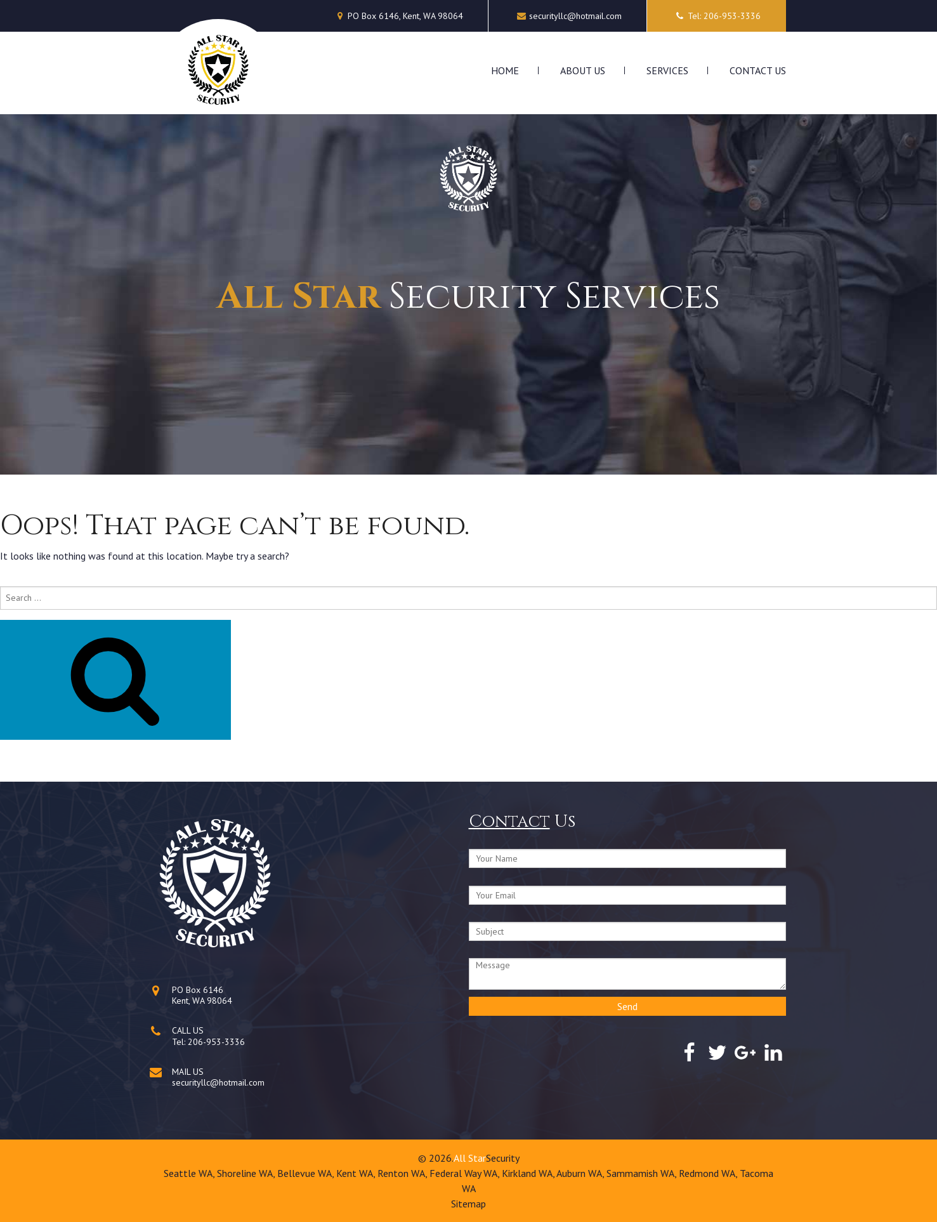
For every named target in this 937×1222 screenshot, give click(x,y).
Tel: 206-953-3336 (716, 16)
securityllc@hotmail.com (575, 16)
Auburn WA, (581, 1173)
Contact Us (758, 70)
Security (503, 1158)
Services (667, 70)
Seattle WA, (190, 1173)
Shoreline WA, (247, 1173)
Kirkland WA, (529, 1173)
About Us (582, 70)
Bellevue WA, (306, 1173)
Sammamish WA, (642, 1173)
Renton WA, (403, 1173)
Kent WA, (356, 1173)
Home (505, 70)
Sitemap (468, 1203)
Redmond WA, (709, 1173)
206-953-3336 (216, 1042)
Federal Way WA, (465, 1173)
